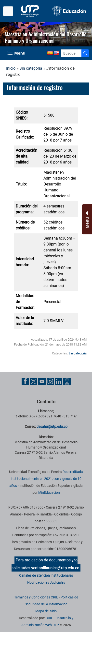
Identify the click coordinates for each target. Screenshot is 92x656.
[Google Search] (71, 53)
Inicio (10, 68)
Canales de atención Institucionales (46, 575)
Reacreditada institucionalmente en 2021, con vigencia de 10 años (46, 479)
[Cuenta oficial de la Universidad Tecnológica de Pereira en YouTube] (42, 381)
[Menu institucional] (8, 11)
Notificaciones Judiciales (46, 582)
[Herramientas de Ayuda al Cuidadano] (67, 381)
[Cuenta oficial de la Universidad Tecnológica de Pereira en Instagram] (51, 381)
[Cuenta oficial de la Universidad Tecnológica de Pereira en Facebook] (26, 381)
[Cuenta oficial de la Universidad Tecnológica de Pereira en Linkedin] (59, 381)
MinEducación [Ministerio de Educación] (49, 492)
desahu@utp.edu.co (52, 427)
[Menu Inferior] (86, 219)
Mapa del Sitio (46, 611)
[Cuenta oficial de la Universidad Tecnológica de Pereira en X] (34, 381)
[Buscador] (85, 53)
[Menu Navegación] (16, 53)
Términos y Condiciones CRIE (36, 597)
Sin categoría (30, 68)
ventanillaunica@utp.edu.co (55, 568)
